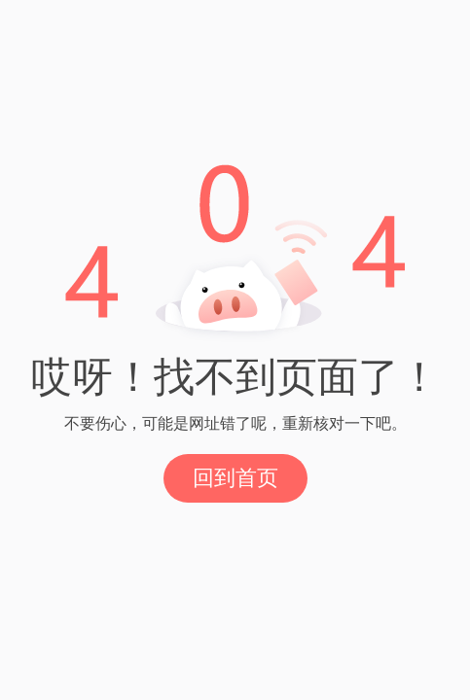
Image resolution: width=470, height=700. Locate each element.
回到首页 (235, 478)
